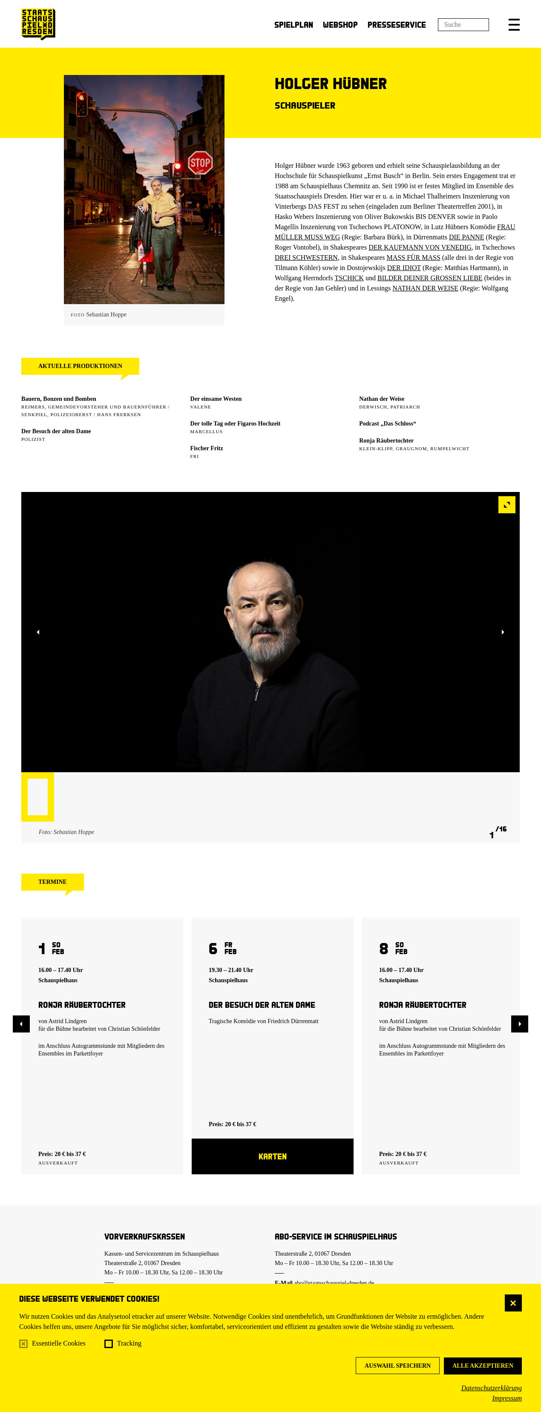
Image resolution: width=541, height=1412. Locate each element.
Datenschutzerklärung (491, 1388)
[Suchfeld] (463, 24)
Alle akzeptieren (482, 1366)
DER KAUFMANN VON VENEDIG (420, 247)
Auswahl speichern (398, 1366)
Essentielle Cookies (59, 1343)
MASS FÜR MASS (413, 257)
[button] (514, 25)
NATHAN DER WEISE (425, 288)
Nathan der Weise (381, 399)
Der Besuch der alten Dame (56, 431)
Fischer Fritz (206, 448)
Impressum (507, 1398)
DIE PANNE (466, 237)
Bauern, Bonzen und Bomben (58, 399)
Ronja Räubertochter (386, 440)
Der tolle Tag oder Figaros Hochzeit (235, 423)
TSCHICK (349, 278)
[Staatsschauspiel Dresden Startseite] (38, 24)
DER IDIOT (404, 267)
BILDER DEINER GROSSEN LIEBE (430, 278)
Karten (273, 1156)
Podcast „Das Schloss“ (387, 423)
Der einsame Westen (216, 399)
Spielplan (293, 24)
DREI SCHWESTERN (306, 257)
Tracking (129, 1343)
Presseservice (397, 24)
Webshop (340, 24)
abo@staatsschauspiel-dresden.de (334, 1283)
